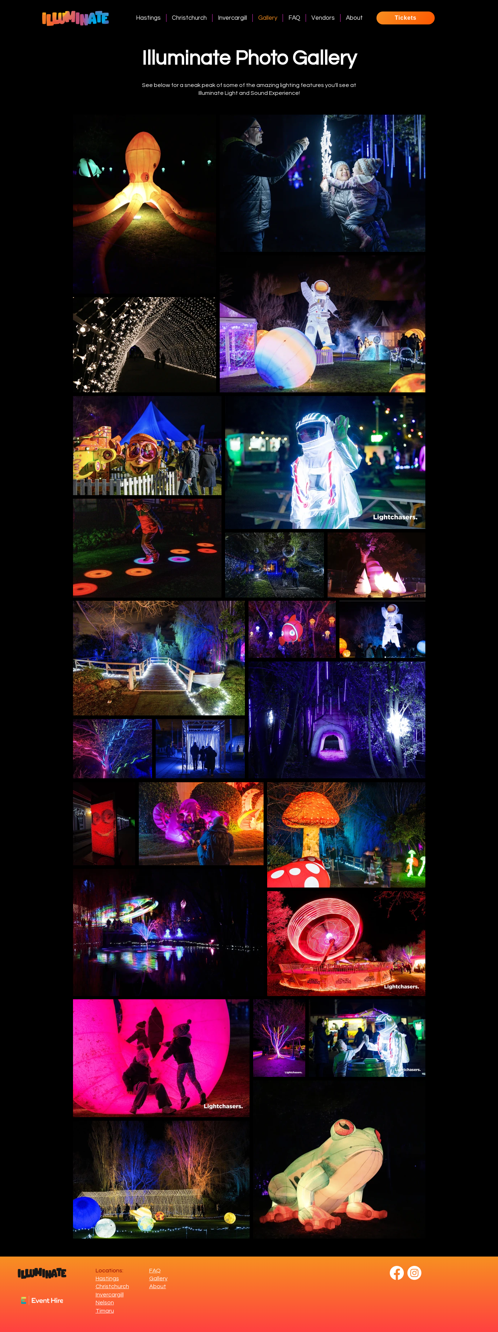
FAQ (155, 1270)
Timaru (105, 1311)
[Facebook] (397, 1273)
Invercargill (110, 1295)
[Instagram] (414, 1273)
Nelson (105, 1302)
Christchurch (112, 1286)
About (157, 1286)
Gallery (158, 1278)
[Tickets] (405, 17)
